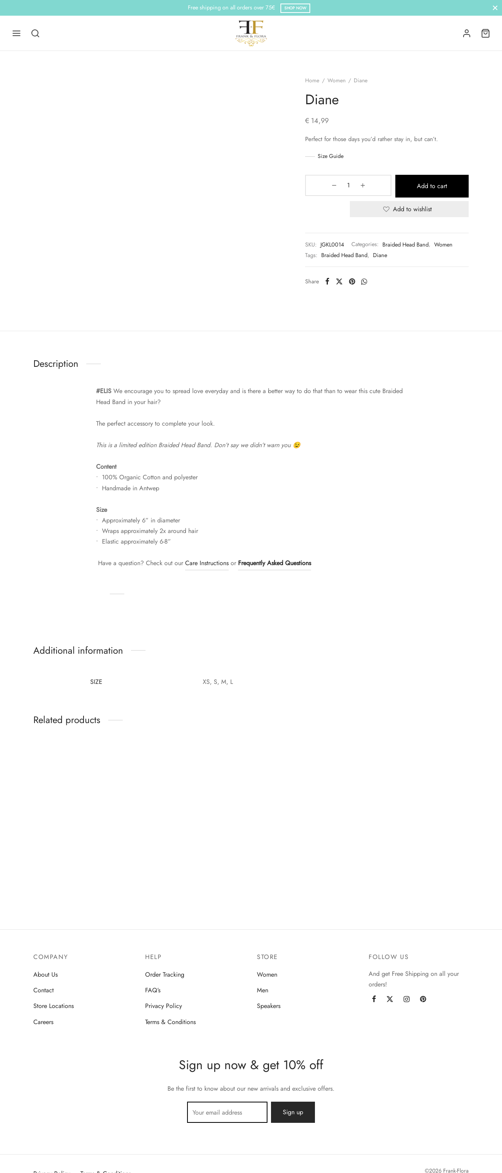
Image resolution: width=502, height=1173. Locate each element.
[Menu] (16, 33)
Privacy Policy (163, 1005)
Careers (43, 1021)
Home (319, 85)
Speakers (268, 1005)
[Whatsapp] (371, 284)
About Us (45, 974)
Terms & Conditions (170, 1021)
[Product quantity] (332, 189)
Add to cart (413, 189)
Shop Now (295, 8)
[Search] (35, 33)
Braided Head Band (412, 247)
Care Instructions (207, 567)
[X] (345, 284)
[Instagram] (406, 999)
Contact (43, 990)
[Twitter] (390, 999)
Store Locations (53, 1005)
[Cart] (485, 33)
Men (262, 990)
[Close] (495, 8)
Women (343, 85)
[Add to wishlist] (412, 212)
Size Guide (337, 160)
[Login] (466, 33)
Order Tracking (164, 974)
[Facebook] (333, 284)
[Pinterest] (359, 284)
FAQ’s (152, 990)
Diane (387, 258)
